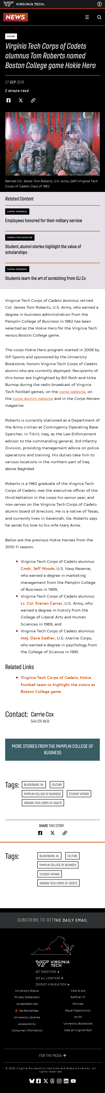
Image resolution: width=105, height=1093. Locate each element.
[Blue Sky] (31, 1081)
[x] (45, 1081)
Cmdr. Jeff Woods (37, 568)
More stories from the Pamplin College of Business (52, 749)
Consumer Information (27, 1030)
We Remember (29, 1011)
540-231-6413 (40, 721)
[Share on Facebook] (8, 100)
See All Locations (49, 978)
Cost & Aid (78, 991)
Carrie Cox (42, 714)
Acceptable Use (27, 1004)
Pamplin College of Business (42, 794)
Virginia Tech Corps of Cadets (43, 803)
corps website (72, 392)
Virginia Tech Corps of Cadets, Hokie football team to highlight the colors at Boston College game (58, 684)
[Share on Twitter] (21, 100)
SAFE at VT (78, 997)
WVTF (78, 1017)
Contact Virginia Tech (52, 984)
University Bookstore (78, 1024)
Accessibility (27, 1024)
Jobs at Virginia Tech (78, 1030)
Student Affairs (79, 794)
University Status (27, 991)
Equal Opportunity (78, 1011)
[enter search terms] (99, 17)
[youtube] (73, 1081)
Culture (57, 785)
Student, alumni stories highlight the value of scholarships (43, 249)
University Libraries (27, 1017)
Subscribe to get (52, 920)
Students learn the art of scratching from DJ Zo (45, 278)
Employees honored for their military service (43, 220)
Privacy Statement (27, 997)
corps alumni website (33, 398)
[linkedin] (66, 1081)
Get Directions (47, 972)
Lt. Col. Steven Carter (41, 603)
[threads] (52, 1081)
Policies (78, 1004)
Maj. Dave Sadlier (38, 638)
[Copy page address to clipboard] (33, 100)
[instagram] (59, 1081)
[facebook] (38, 1081)
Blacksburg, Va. (34, 785)
